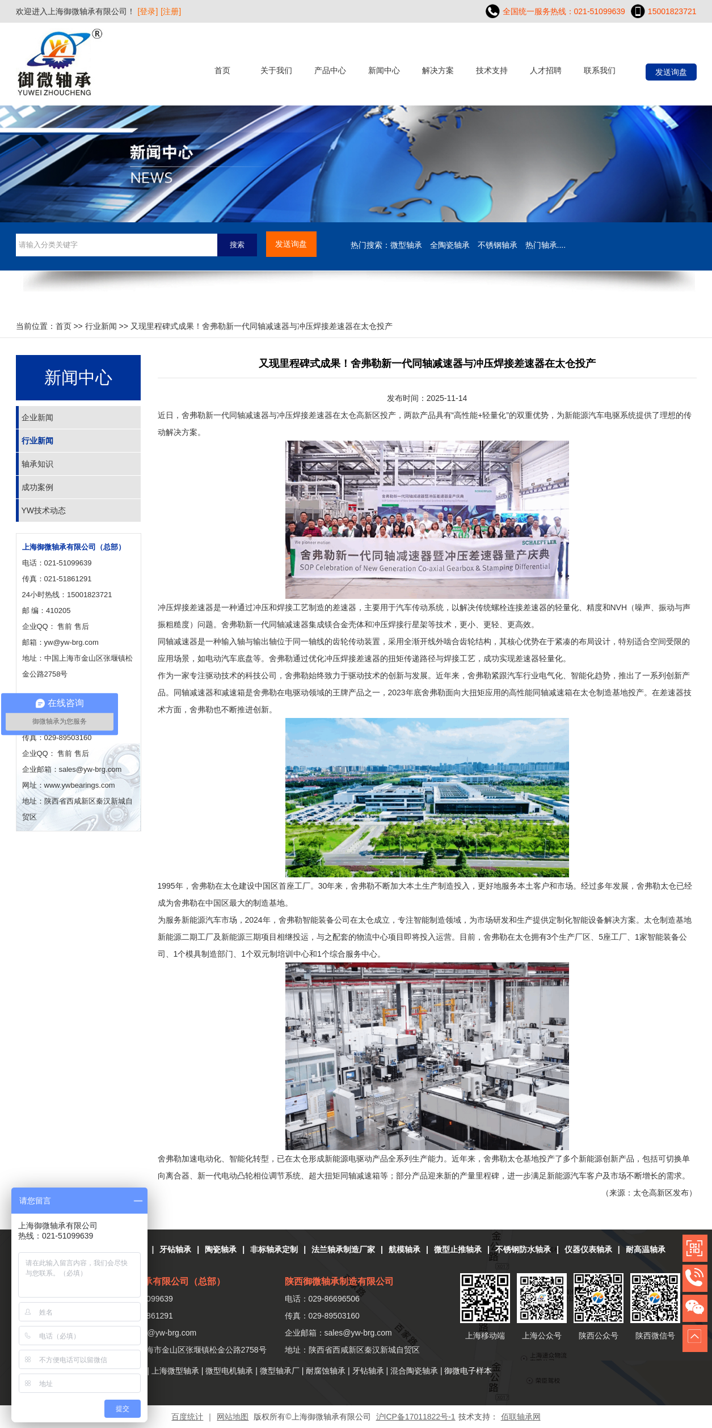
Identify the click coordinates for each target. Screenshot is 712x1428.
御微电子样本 (468, 1370)
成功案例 (37, 487)
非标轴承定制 (274, 1249)
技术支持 (492, 70)
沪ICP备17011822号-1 (416, 1416)
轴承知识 (37, 463)
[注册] (171, 11)
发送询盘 (671, 72)
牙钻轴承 (175, 1249)
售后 (81, 626)
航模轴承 (404, 1249)
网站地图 (232, 1416)
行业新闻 (101, 326)
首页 (222, 70)
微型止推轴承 (458, 1249)
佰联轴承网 (521, 1416)
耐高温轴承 (645, 1249)
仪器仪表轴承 (588, 1249)
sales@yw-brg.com (358, 1332)
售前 (64, 626)
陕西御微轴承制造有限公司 (339, 1281)
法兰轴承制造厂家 (343, 1249)
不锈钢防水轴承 (523, 1249)
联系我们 (600, 70)
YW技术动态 (44, 510)
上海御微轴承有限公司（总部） (73, 547)
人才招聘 (546, 70)
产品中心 (330, 70)
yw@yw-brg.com (71, 642)
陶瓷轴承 (221, 1249)
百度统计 (187, 1416)
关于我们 (276, 70)
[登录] (148, 11)
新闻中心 (384, 70)
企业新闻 (37, 417)
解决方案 (438, 70)
